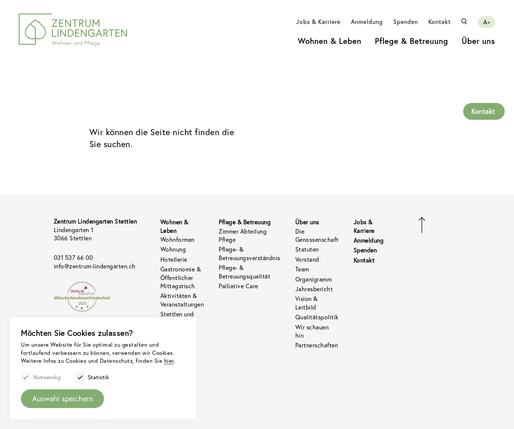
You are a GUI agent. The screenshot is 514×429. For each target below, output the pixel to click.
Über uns (478, 41)
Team (302, 269)
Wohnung (173, 249)
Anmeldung (367, 21)
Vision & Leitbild (306, 303)
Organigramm (313, 279)
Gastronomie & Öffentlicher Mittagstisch (180, 277)
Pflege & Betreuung (411, 41)
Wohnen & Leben (329, 41)
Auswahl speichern (62, 398)
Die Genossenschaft (317, 235)
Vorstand (307, 259)
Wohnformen (177, 239)
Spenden (405, 21)
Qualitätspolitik (317, 317)
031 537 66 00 (73, 257)
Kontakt (439, 21)
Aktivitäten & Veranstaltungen (182, 300)
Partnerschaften (316, 345)
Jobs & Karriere (318, 21)
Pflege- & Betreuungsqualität (244, 272)
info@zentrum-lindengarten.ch (95, 266)
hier (169, 360)
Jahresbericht (314, 289)
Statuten (307, 249)
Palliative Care (238, 286)
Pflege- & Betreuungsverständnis (249, 253)
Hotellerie (173, 259)
